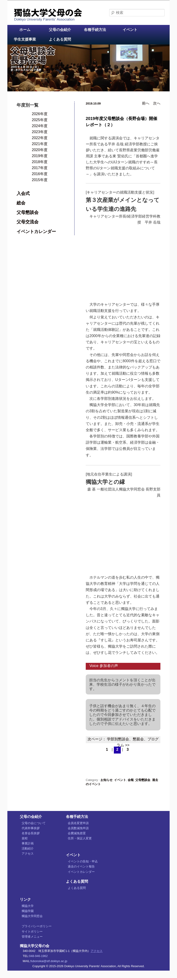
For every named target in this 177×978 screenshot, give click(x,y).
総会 (21, 202)
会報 (131, 780)
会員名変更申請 (78, 823)
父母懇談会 (142, 780)
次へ (156, 103)
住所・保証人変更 (80, 838)
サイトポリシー (32, 931)
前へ (145, 103)
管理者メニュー (32, 936)
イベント (130, 30)
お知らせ (106, 780)
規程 (25, 838)
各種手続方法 (95, 30)
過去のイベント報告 (81, 866)
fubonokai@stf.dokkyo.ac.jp (48, 961)
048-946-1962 (38, 956)
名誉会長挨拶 (31, 833)
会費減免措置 (77, 833)
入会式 (23, 193)
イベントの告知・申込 (83, 861)
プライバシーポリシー (37, 926)
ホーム (24, 30)
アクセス (28, 853)
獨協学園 (28, 911)
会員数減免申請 (78, 828)
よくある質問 (60, 39)
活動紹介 (28, 848)
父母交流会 (27, 221)
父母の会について (34, 823)
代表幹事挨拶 (31, 828)
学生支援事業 (25, 39)
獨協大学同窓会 (32, 916)
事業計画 (28, 843)
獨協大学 (28, 906)
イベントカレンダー (36, 231)
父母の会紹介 (60, 30)
